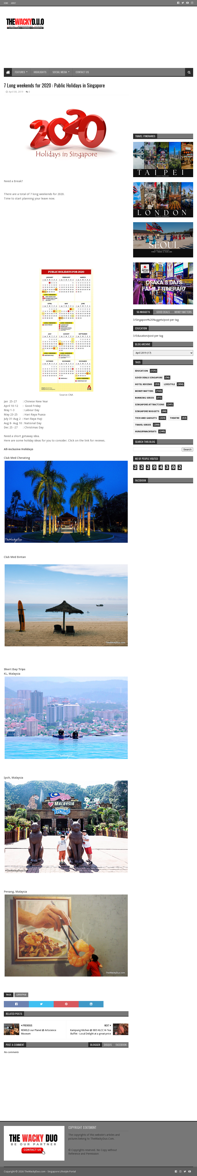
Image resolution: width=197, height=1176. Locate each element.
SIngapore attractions (149, 404)
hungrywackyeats (145, 431)
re (163, 509)
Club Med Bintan (15, 557)
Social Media (60, 72)
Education (141, 371)
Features (20, 72)
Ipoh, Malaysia (13, 777)
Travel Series (143, 425)
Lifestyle (21, 995)
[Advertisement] (123, 37)
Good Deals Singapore (148, 377)
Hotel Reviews (143, 384)
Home (6, 3)
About (13, 3)
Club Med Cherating (17, 458)
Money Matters (144, 391)
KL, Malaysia (12, 673)
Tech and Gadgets (146, 418)
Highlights (40, 72)
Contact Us (82, 72)
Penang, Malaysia (15, 891)
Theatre (174, 418)
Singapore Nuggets (147, 411)
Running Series (144, 398)
